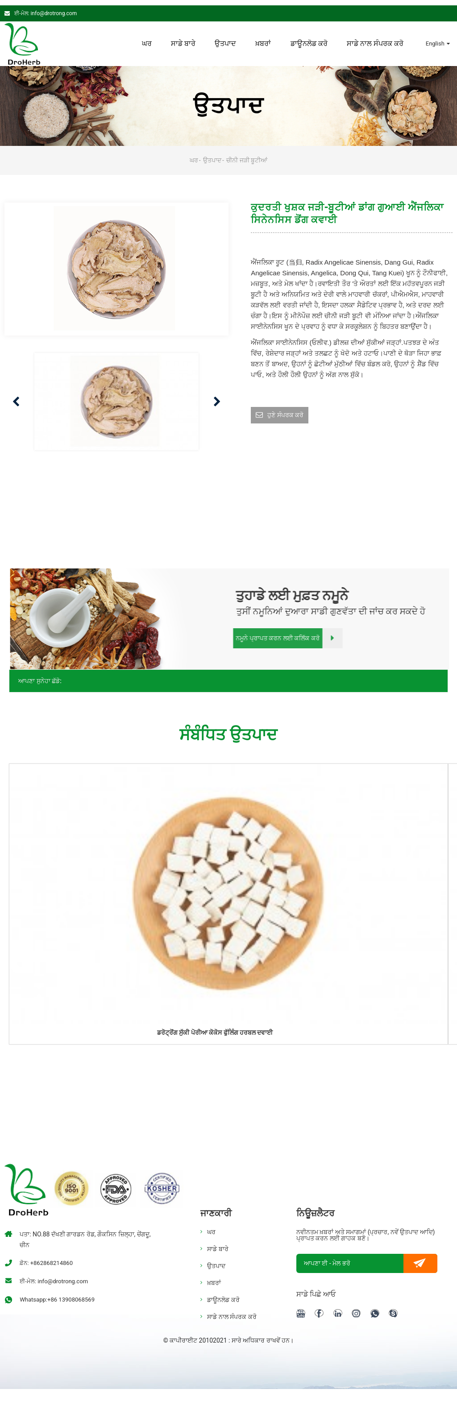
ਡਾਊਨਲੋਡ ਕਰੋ (308, 38)
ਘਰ (146, 38)
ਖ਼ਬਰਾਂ (263, 38)
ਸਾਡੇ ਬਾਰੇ (182, 38)
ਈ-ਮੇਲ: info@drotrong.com (45, 8)
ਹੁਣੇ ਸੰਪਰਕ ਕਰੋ (287, 410)
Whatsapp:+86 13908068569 (60, 1294)
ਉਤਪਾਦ (225, 38)
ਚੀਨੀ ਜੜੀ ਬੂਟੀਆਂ (246, 154)
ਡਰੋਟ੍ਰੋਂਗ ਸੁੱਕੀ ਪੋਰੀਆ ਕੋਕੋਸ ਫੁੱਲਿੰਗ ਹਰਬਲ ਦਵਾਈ (215, 1027)
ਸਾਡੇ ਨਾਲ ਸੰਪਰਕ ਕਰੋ (375, 38)
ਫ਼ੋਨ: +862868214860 (48, 1257)
